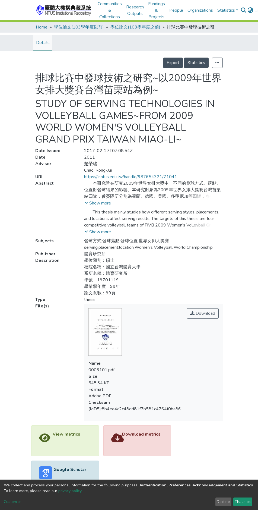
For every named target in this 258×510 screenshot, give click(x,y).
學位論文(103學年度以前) (79, 27)
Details (43, 43)
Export (173, 63)
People (176, 10)
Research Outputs (135, 10)
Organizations (200, 10)
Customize (12, 501)
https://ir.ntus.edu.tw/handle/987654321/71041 (130, 177)
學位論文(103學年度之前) (135, 27)
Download (202, 313)
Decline (223, 501)
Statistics (196, 63)
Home (41, 27)
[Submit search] (243, 10)
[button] (250, 10)
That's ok (243, 501)
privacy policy (69, 490)
